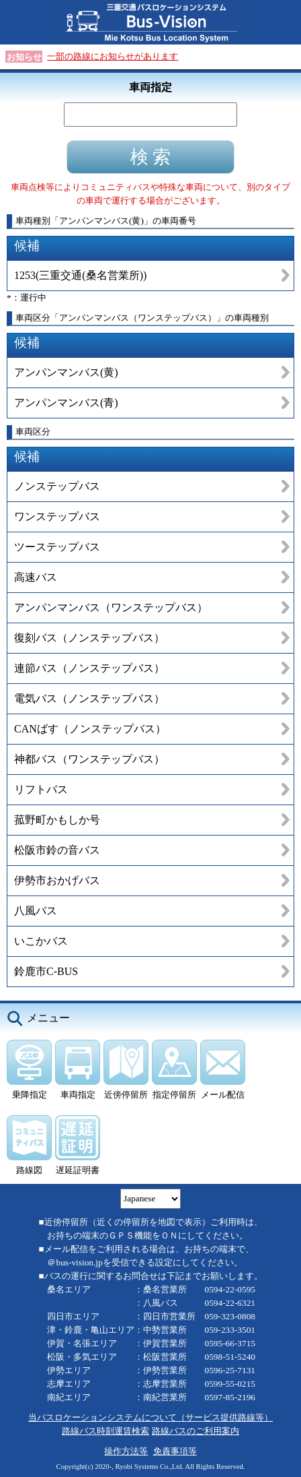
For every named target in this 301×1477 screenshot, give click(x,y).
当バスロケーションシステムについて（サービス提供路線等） (150, 1417)
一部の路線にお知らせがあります (112, 56)
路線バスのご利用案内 (195, 1431)
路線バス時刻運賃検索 (105, 1431)
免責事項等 (175, 1451)
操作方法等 (126, 1451)
